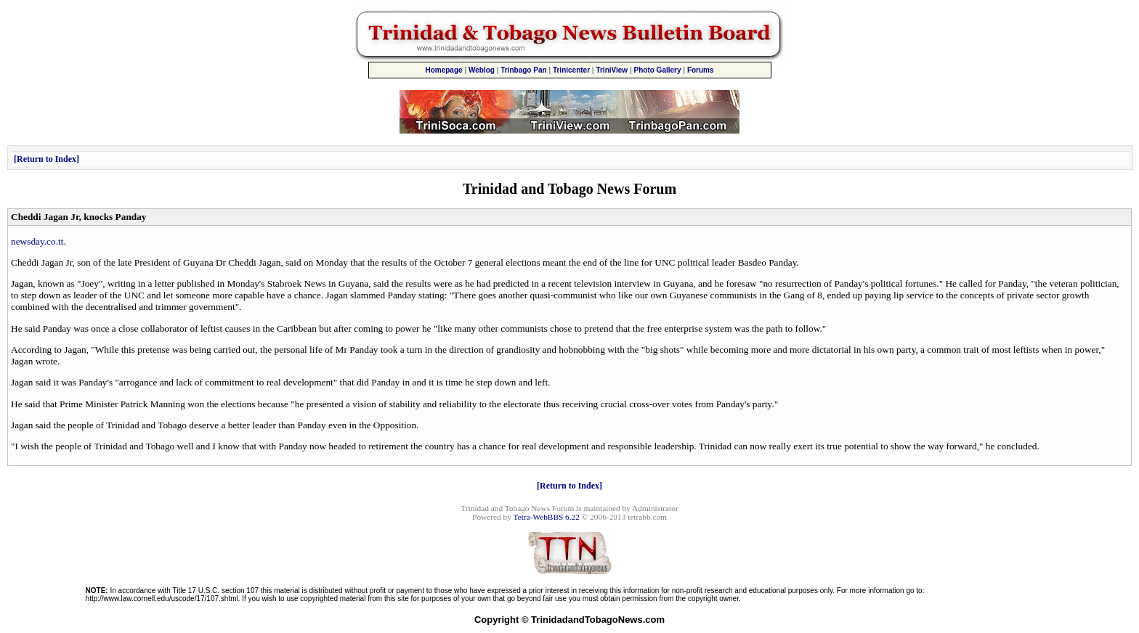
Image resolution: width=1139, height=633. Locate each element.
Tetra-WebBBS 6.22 (547, 516)
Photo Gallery (657, 70)
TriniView (612, 70)
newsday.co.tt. (38, 241)
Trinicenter (571, 70)
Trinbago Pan (523, 70)
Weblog (482, 70)
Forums (700, 70)
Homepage (443, 70)
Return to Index (46, 159)
